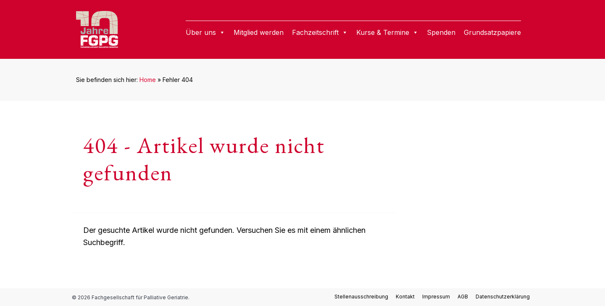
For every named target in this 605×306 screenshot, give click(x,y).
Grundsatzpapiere (492, 32)
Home (147, 79)
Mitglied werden (259, 32)
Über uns (205, 32)
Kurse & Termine (387, 32)
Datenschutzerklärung (503, 296)
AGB (463, 296)
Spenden (441, 32)
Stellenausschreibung (361, 296)
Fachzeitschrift (320, 32)
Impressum (436, 296)
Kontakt (405, 296)
